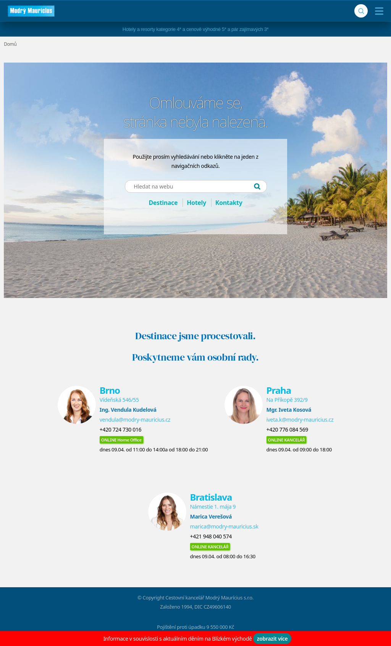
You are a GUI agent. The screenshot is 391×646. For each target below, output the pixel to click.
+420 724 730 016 (120, 429)
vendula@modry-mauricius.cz (135, 419)
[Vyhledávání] (361, 11)
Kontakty (228, 202)
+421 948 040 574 (211, 536)
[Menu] (377, 11)
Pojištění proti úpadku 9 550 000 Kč (195, 626)
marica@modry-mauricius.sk (224, 526)
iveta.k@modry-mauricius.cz (300, 419)
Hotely (196, 202)
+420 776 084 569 (287, 429)
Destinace (163, 202)
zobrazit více (272, 638)
